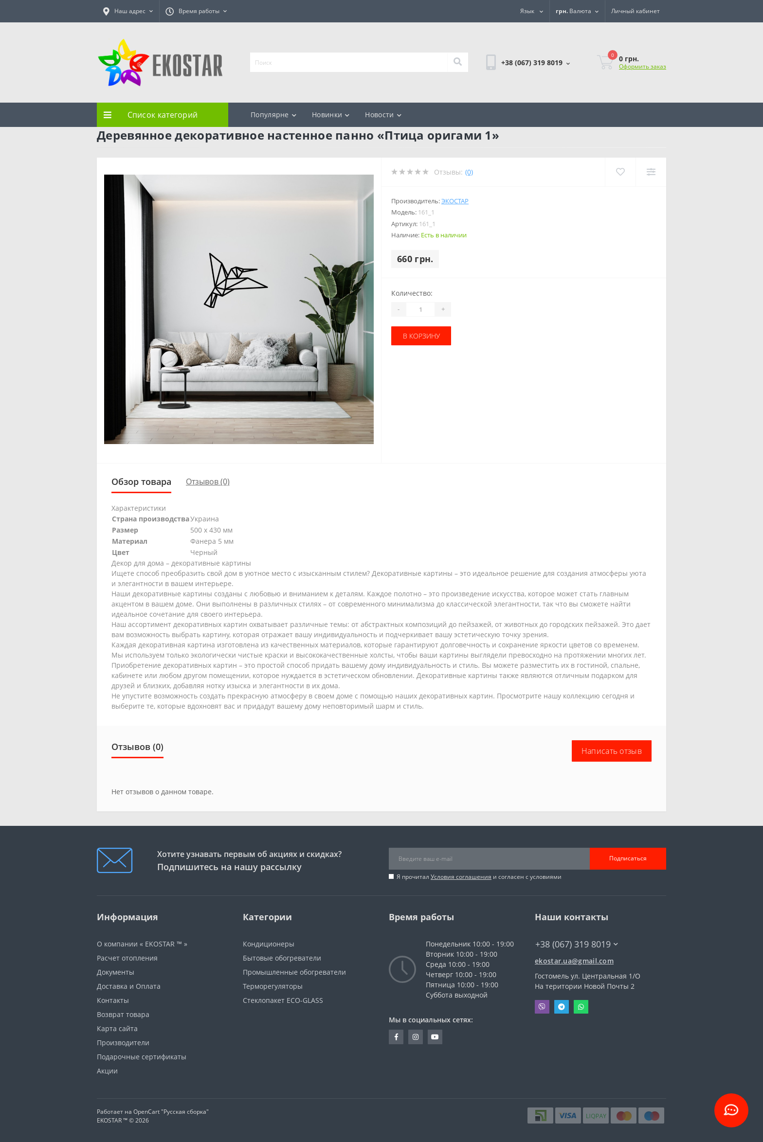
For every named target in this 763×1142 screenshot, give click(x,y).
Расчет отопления (127, 958)
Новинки (330, 114)
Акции (107, 1070)
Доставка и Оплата (129, 986)
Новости (383, 114)
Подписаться (628, 858)
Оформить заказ (642, 66)
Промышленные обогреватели (294, 972)
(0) (469, 172)
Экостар (455, 200)
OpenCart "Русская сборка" (171, 1111)
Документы (115, 972)
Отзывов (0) (208, 481)
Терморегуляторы (273, 986)
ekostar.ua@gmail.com (574, 960)
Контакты (113, 1000)
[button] (128, 11)
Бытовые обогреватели (282, 958)
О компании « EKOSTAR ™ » (142, 943)
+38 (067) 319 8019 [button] (576, 944)
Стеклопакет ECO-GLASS (283, 1000)
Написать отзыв (611, 751)
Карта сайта (117, 1028)
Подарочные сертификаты (141, 1056)
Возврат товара (123, 1014)
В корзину (421, 335)
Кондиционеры (268, 943)
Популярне (273, 114)
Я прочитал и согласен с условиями (479, 877)
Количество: (412, 293)
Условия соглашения (461, 877)
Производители (123, 1042)
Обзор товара (141, 481)
